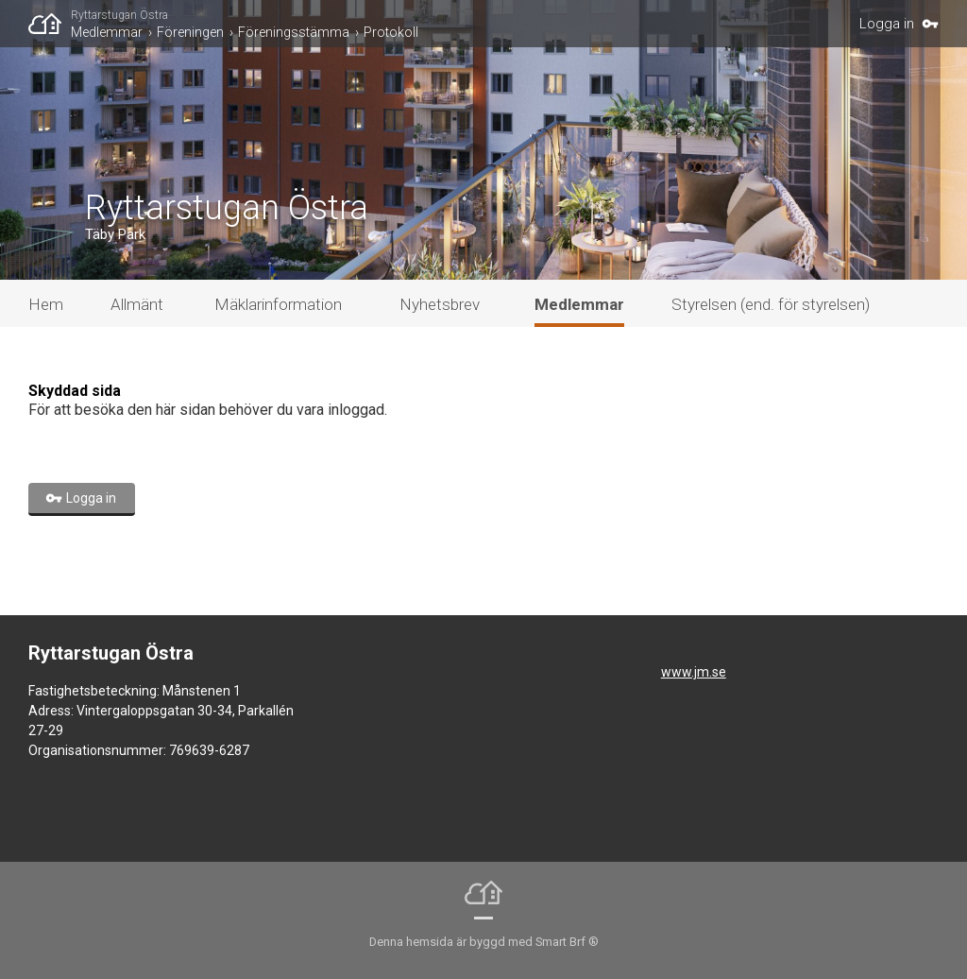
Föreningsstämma (293, 32)
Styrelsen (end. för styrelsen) (770, 304)
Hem (45, 304)
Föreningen (190, 32)
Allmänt (136, 304)
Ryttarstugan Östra (119, 15)
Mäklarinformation (278, 304)
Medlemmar (107, 32)
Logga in (886, 23)
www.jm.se (693, 671)
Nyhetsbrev (439, 304)
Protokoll (391, 32)
